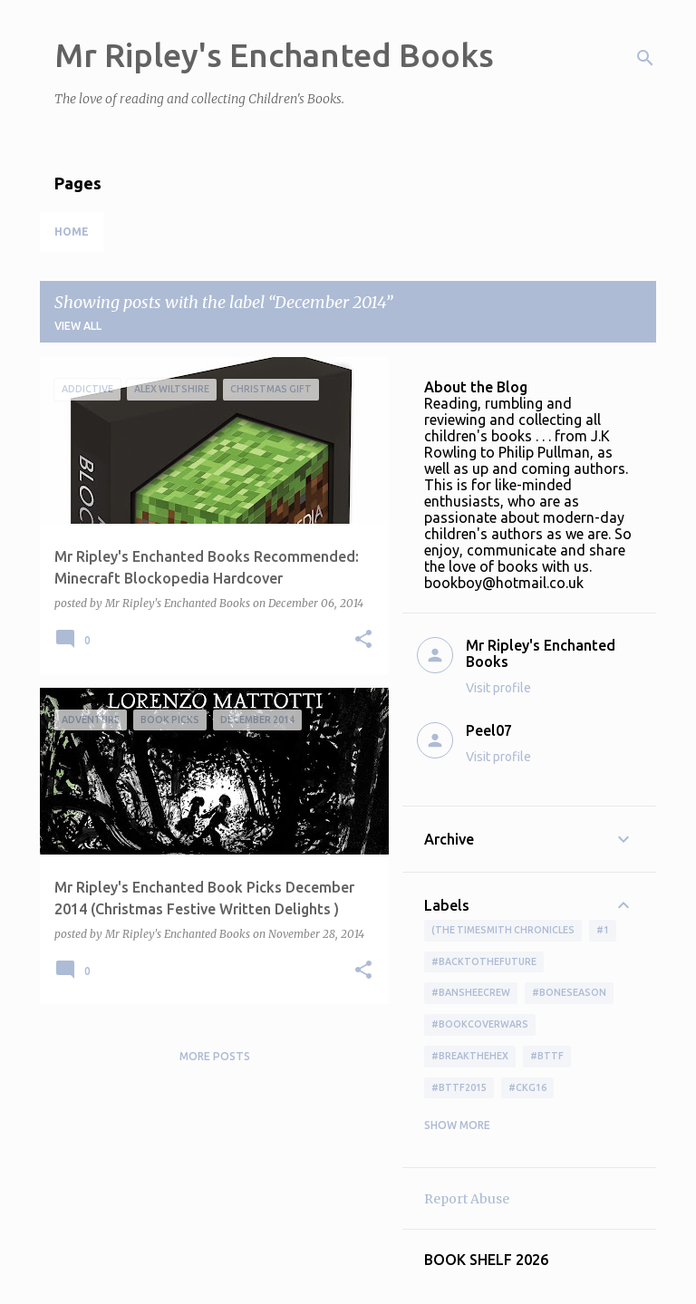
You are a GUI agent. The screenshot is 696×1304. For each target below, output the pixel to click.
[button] (363, 640)
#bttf (547, 1055)
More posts (214, 1056)
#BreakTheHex (469, 1055)
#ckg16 (527, 1087)
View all (78, 326)
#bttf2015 (459, 1087)
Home (71, 231)
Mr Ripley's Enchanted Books (274, 54)
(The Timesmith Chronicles (503, 929)
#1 (602, 929)
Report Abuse (466, 1199)
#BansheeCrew (470, 992)
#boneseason (569, 992)
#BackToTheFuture (483, 961)
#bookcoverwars (479, 1024)
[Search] (645, 58)
